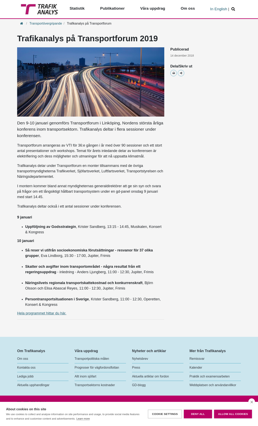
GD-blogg (139, 385)
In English (218, 9)
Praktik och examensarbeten (209, 376)
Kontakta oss (26, 367)
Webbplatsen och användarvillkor (212, 385)
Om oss (22, 358)
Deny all (198, 414)
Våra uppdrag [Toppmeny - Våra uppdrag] (152, 8)
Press (136, 367)
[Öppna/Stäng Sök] (233, 9)
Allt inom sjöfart (85, 376)
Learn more (83, 418)
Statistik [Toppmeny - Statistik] (77, 8)
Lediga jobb (25, 376)
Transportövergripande (45, 23)
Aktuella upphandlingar (33, 385)
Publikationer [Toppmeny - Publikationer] (112, 8)
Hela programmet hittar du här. (41, 313)
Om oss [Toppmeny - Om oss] (188, 8)
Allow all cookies (233, 414)
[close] (251, 401)
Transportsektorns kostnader (95, 385)
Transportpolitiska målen (92, 358)
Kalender (195, 367)
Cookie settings (165, 414)
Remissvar (196, 358)
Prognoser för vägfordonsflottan (97, 367)
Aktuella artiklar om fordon (150, 376)
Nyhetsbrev (140, 358)
